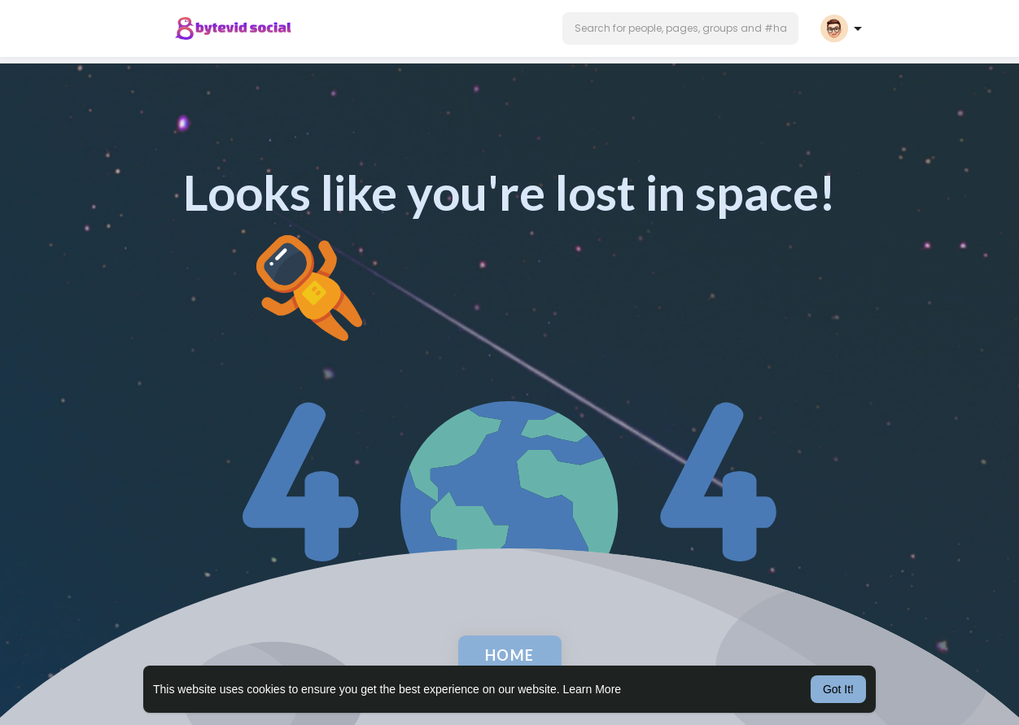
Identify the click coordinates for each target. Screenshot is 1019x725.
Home (510, 655)
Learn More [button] (592, 689)
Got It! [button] (838, 689)
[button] (680, 28)
